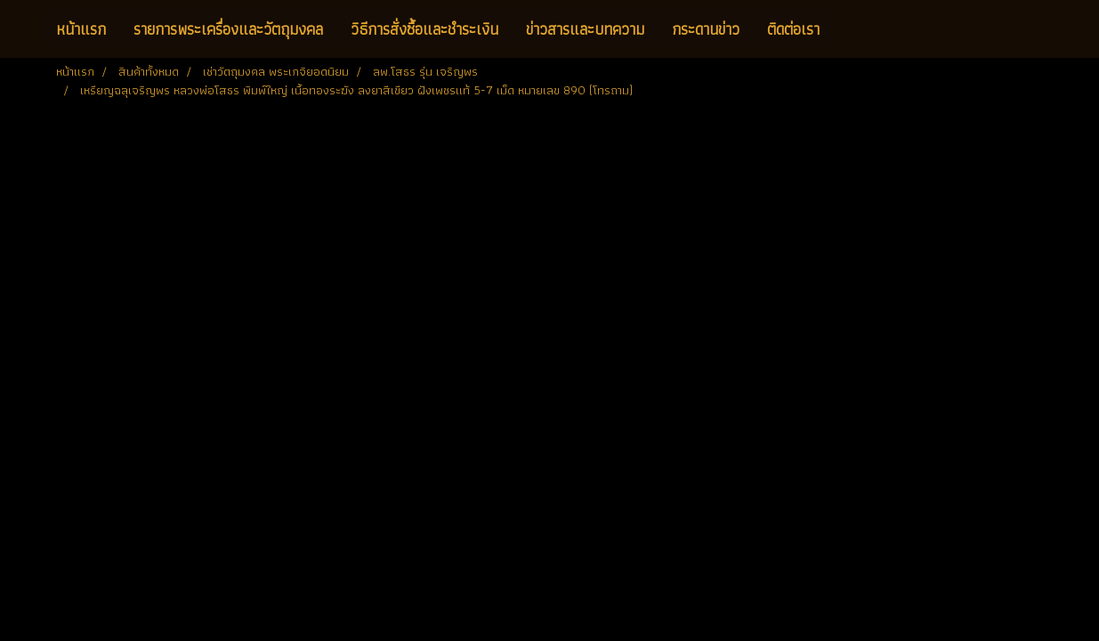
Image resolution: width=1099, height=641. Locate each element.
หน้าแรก (81, 29)
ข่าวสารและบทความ (585, 29)
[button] (849, 29)
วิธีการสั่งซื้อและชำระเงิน (424, 29)
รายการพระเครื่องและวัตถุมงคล (228, 29)
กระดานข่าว (705, 29)
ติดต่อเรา (793, 29)
